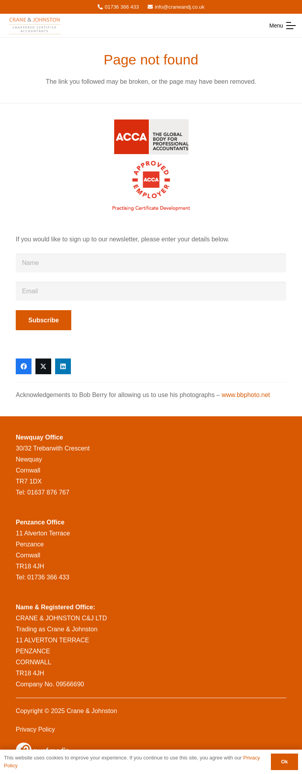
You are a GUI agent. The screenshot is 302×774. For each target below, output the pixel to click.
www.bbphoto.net (246, 395)
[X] (43, 366)
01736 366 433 (48, 577)
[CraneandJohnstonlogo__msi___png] (35, 25)
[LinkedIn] (63, 366)
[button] (282, 25)
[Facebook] (23, 366)
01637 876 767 (48, 492)
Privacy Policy (35, 729)
